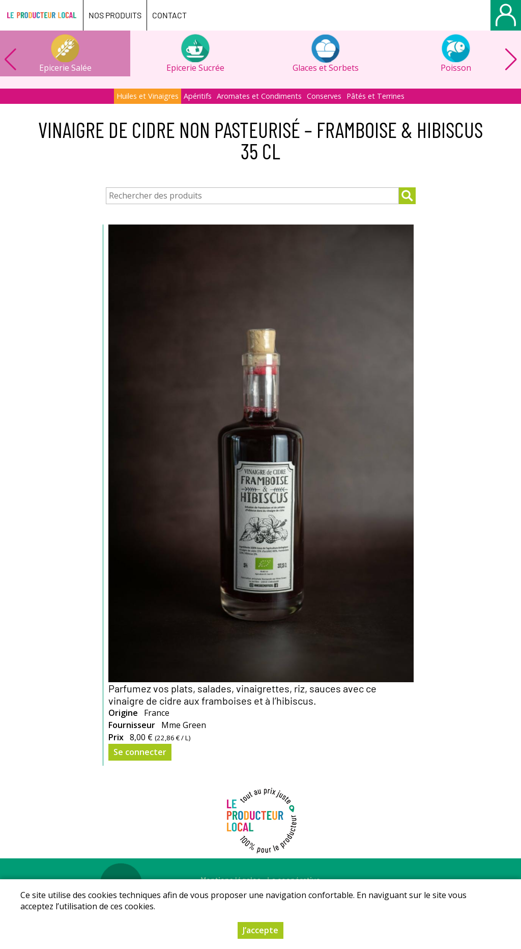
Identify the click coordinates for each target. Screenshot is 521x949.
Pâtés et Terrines (375, 96)
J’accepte (260, 930)
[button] (511, 60)
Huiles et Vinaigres (148, 96)
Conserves (324, 96)
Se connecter (139, 752)
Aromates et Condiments (259, 96)
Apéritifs (198, 96)
